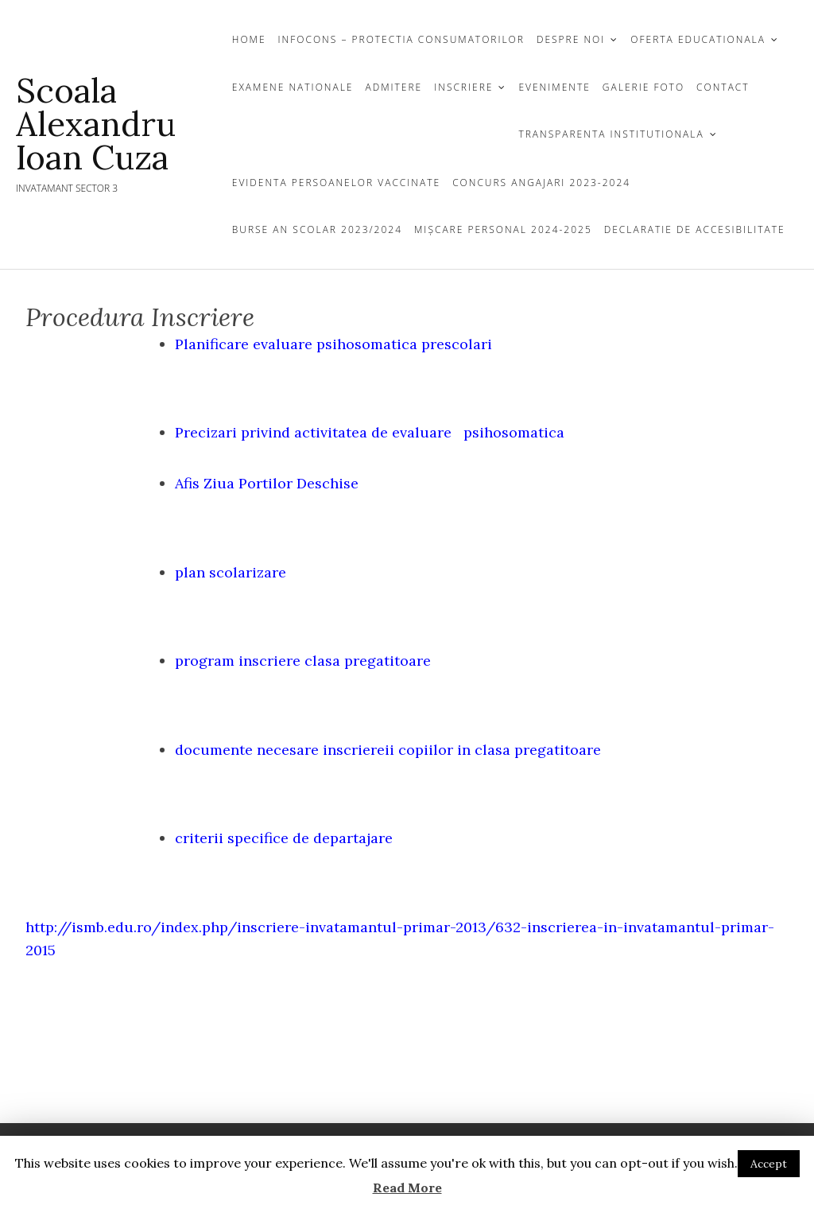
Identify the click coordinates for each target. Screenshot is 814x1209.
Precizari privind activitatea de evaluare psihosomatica (369, 432)
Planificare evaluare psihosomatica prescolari (333, 344)
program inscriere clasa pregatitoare (303, 660)
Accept (768, 1164)
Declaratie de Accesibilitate (694, 229)
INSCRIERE (463, 87)
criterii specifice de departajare (284, 838)
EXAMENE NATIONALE (293, 87)
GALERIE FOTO (643, 87)
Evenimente (554, 87)
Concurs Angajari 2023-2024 (541, 182)
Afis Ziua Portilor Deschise (267, 483)
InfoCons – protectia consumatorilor (401, 39)
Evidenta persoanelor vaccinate (336, 182)
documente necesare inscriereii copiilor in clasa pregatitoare (388, 750)
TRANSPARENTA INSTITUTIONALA (611, 134)
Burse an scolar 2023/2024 (317, 229)
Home (249, 39)
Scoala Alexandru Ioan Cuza (96, 124)
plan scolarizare (230, 572)
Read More (407, 1187)
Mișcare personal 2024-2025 (503, 229)
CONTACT (723, 87)
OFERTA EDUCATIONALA (698, 39)
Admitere (393, 87)
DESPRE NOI (571, 39)
